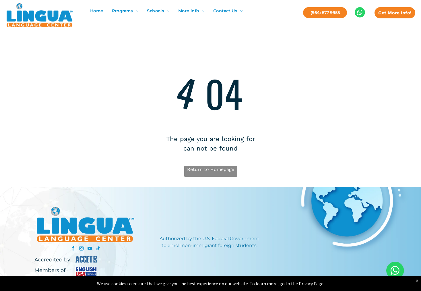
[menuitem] (97, 11)
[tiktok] (98, 249)
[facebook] (73, 249)
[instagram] (81, 249)
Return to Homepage (210, 169)
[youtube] (89, 249)
